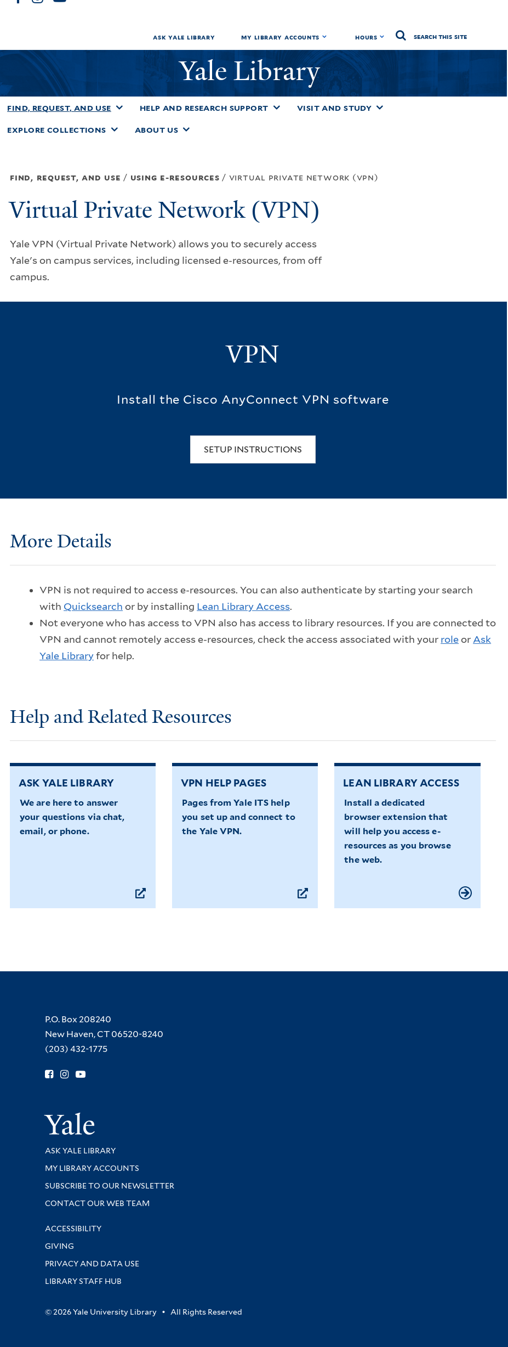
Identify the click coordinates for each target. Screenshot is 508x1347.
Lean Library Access (243, 606)
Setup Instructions (253, 449)
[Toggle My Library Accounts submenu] (324, 36)
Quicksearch (93, 606)
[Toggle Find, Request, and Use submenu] (119, 107)
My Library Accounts (280, 37)
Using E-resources (175, 177)
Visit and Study (334, 108)
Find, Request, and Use (59, 108)
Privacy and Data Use (92, 1263)
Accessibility (73, 1228)
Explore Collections (56, 130)
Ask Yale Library (184, 37)
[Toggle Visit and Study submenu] (380, 107)
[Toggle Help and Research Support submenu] (277, 107)
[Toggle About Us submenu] (186, 129)
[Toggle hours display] (382, 36)
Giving (59, 1246)
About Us (157, 130)
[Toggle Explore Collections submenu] (114, 129)
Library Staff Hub (83, 1281)
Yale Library (253, 71)
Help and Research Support (204, 108)
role (450, 639)
